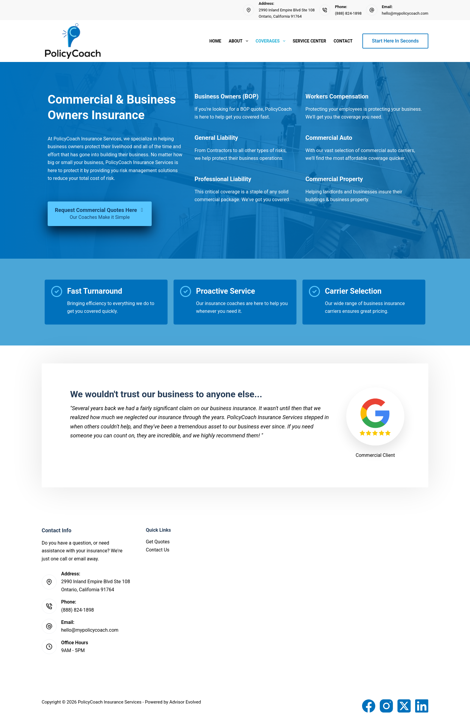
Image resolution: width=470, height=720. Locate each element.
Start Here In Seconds (395, 41)
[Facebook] (368, 706)
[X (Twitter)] (404, 706)
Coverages (272, 41)
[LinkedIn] (421, 706)
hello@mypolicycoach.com (405, 13)
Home (215, 41)
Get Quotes (158, 542)
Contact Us (158, 550)
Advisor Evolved (185, 702)
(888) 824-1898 (348, 13)
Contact (343, 41)
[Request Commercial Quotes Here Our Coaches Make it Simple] (100, 213)
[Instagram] (386, 706)
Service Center (309, 41)
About (240, 41)
